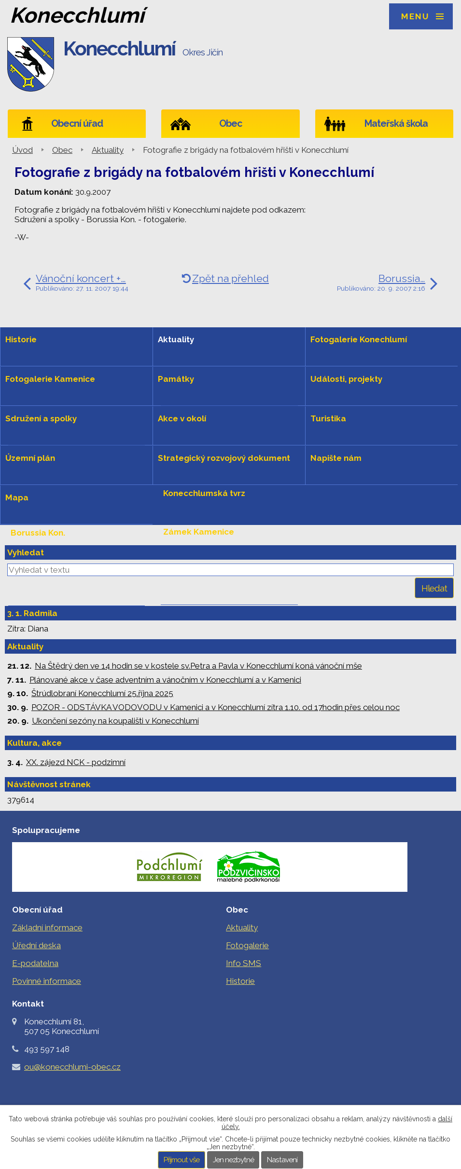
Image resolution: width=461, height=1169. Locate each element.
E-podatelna (35, 963)
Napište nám (336, 458)
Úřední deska (36, 945)
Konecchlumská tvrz (204, 493)
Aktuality (108, 150)
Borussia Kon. (38, 532)
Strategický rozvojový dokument (224, 458)
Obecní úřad (77, 123)
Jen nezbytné (233, 1160)
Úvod (22, 150)
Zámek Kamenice (198, 532)
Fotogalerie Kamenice (50, 379)
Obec (230, 123)
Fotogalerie (247, 945)
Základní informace (47, 927)
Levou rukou (36, 571)
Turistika (328, 418)
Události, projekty (346, 379)
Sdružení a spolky (41, 418)
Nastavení (282, 1160)
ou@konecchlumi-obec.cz (72, 1067)
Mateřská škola (396, 123)
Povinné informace (46, 981)
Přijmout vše (181, 1160)
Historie (21, 339)
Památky (176, 379)
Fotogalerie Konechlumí (358, 339)
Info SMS (243, 963)
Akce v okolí (182, 418)
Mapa (16, 497)
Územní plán (30, 458)
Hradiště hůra (190, 570)
